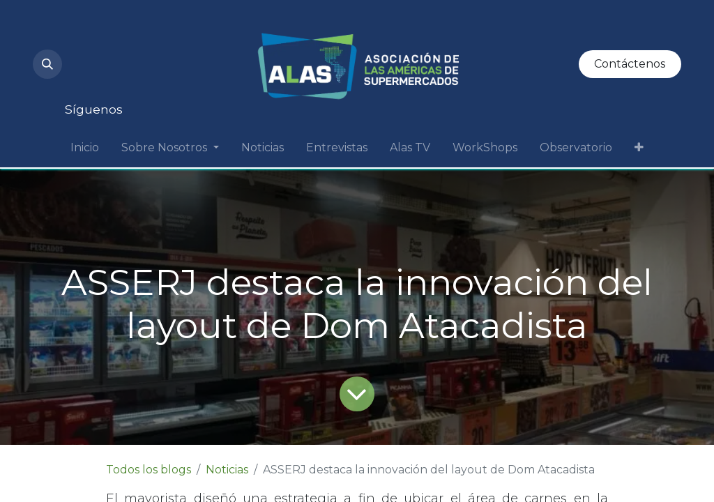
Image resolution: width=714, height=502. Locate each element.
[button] (47, 64)
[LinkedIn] (182, 33)
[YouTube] (134, 33)
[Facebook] (134, 78)
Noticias (227, 469)
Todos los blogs (148, 469)
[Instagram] (87, 33)
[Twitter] (87, 78)
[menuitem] (84, 147)
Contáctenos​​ (629, 63)
